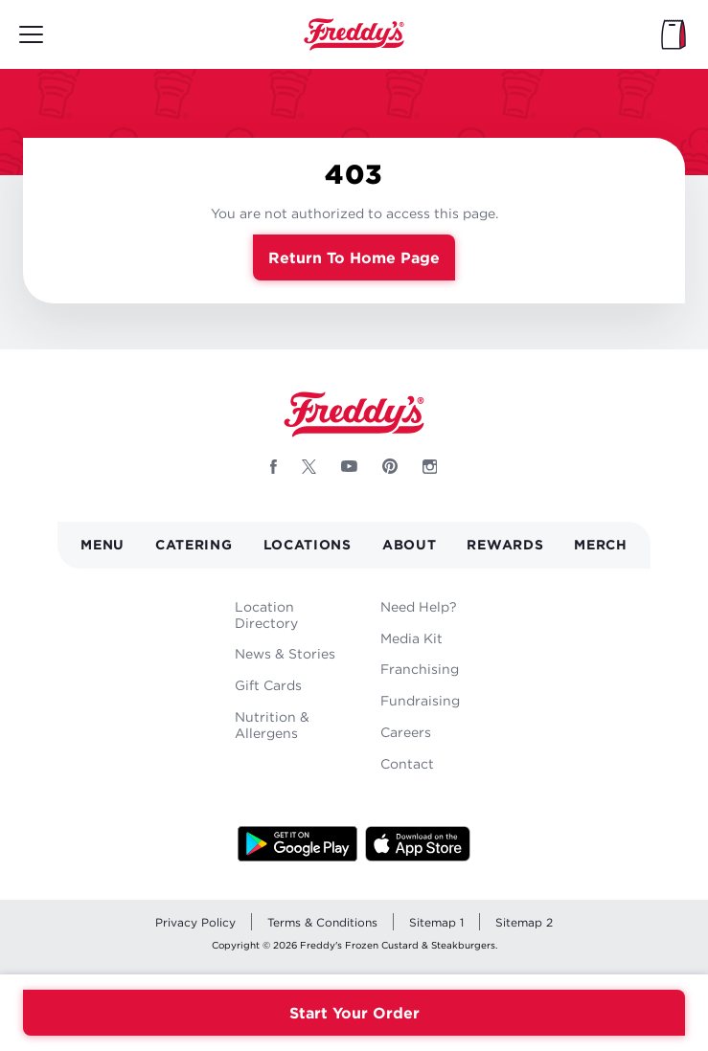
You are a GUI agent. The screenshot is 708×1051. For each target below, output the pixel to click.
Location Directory (266, 614)
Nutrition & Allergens (272, 724)
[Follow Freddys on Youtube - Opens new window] (349, 466)
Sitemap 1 (436, 922)
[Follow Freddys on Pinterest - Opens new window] (390, 466)
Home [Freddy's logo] (354, 414)
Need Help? (418, 606)
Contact (407, 763)
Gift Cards (268, 685)
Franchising (419, 668)
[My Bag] (673, 34)
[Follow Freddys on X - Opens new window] (309, 466)
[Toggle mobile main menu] (31, 34)
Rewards (505, 544)
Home (354, 34)
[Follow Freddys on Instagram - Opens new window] (430, 466)
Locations (307, 544)
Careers (405, 732)
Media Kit (411, 638)
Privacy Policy (195, 922)
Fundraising (420, 700)
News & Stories (285, 653)
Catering (194, 544)
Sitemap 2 (524, 922)
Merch (601, 544)
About (409, 544)
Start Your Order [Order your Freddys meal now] (354, 1012)
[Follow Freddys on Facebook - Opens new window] (273, 466)
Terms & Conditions (322, 922)
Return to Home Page (354, 257)
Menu (102, 544)
